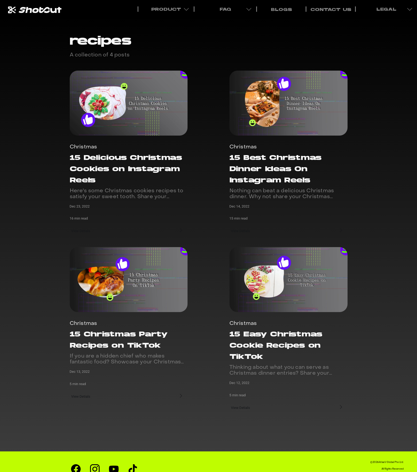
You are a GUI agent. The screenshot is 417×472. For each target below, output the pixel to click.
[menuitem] (281, 9)
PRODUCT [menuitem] (167, 9)
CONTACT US (330, 10)
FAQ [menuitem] (226, 9)
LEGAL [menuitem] (387, 9)
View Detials (81, 230)
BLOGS (281, 10)
